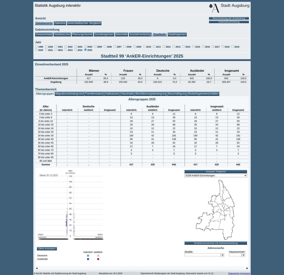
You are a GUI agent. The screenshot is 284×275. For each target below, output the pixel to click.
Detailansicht (44, 23)
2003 (80, 47)
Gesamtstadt (44, 34)
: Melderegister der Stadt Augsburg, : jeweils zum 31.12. (177, 273)
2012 (168, 47)
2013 (178, 47)
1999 (40, 47)
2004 (89, 47)
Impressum (245, 273)
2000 (50, 47)
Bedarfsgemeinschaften (203, 93)
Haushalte (127, 93)
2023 (70, 50)
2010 (148, 47)
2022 (60, 50)
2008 (129, 47)
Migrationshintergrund (70, 93)
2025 (89, 50)
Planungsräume (82, 34)
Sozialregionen (104, 34)
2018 (227, 47)
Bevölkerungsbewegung (150, 93)
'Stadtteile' (159, 34)
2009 (138, 47)
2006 (109, 47)
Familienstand (94, 93)
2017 (217, 47)
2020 (40, 50)
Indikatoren (112, 93)
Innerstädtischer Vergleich (84, 23)
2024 (80, 50)
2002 (70, 47)
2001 (60, 47)
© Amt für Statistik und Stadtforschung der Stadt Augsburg (60, 273)
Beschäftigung (177, 93)
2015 (197, 47)
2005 (99, 47)
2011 (158, 47)
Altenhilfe (122, 34)
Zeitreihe (60, 23)
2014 (187, 47)
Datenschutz (233, 273)
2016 (207, 47)
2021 (50, 50)
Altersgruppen (45, 93)
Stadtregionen (177, 34)
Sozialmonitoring (140, 34)
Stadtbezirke (62, 34)
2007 (119, 47)
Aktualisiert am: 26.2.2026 (110, 273)
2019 (237, 47)
